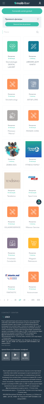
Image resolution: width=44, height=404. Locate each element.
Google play (16, 358)
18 (24, 300)
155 (32, 300)
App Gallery (25, 358)
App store (5, 358)
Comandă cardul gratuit (22, 11)
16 (15, 300)
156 (38, 300)
